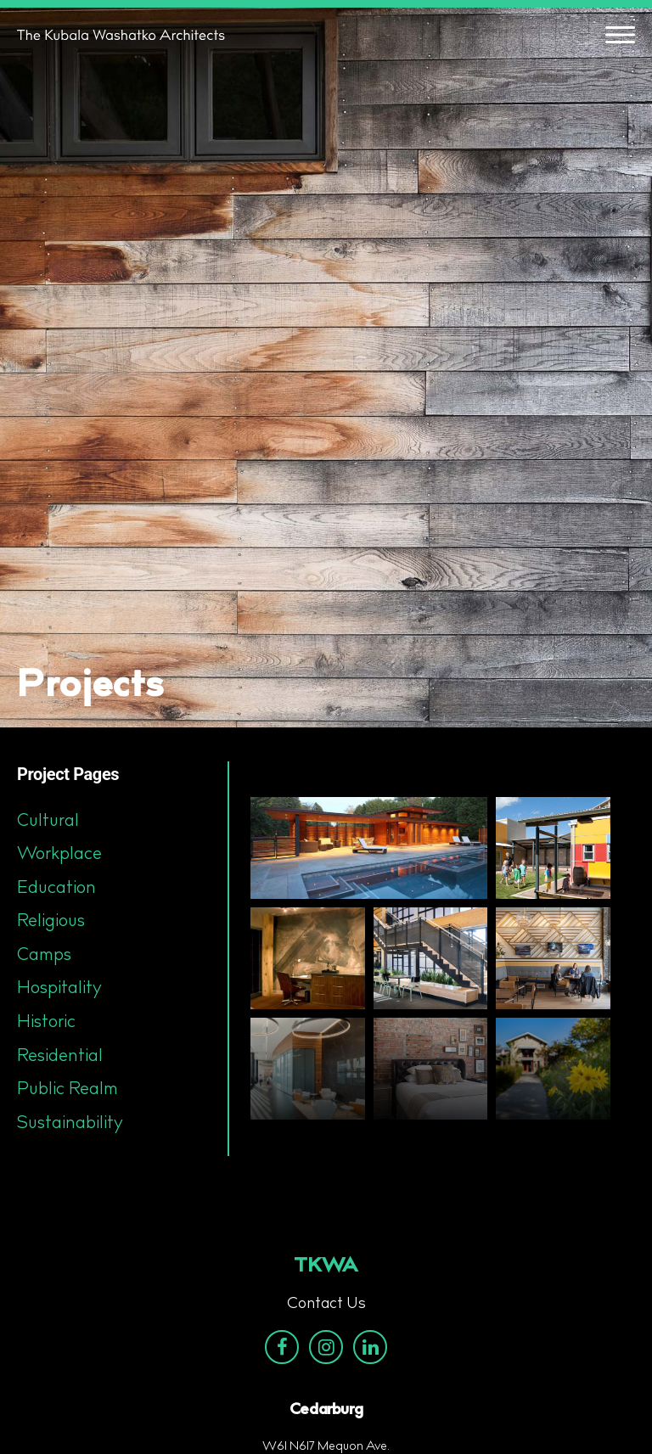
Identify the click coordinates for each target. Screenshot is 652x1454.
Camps (44, 955)
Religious (51, 921)
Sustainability (70, 1123)
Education (56, 888)
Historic (46, 1022)
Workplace (59, 854)
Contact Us (326, 1304)
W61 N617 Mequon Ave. (326, 1447)
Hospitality (59, 988)
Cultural (48, 821)
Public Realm (67, 1089)
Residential (60, 1056)
